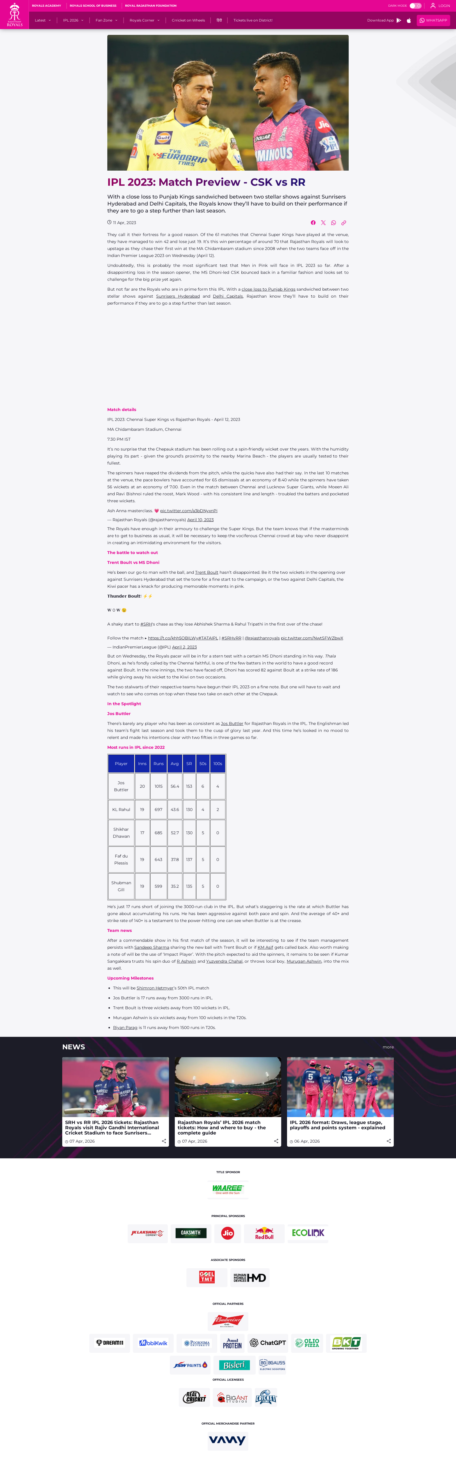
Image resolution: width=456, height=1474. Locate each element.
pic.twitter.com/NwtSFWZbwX (312, 638)
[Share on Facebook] (313, 222)
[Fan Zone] (104, 20)
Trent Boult (206, 572)
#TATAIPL (208, 638)
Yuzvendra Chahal (224, 961)
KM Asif (265, 947)
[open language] (440, 6)
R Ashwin (186, 961)
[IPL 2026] (70, 20)
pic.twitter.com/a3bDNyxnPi (189, 510)
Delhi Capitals (228, 296)
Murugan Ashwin (304, 961)
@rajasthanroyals (262, 638)
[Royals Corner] (142, 20)
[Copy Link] (343, 222)
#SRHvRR (231, 638)
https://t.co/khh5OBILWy (173, 638)
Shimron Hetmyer (155, 988)
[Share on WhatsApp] (333, 222)
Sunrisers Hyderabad (178, 296)
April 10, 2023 (200, 519)
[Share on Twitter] (323, 222)
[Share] (164, 1141)
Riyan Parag (125, 1027)
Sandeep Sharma (151, 947)
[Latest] (40, 20)
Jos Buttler (232, 723)
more (388, 1047)
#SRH (146, 624)
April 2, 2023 (184, 647)
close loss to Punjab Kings (268, 289)
